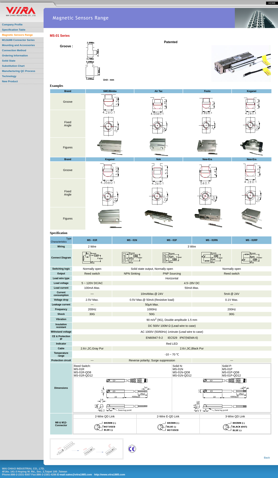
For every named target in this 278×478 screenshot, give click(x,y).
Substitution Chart (13, 65)
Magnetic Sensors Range (17, 34)
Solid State (8, 60)
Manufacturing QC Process (18, 71)
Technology (9, 76)
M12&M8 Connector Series (18, 40)
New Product (10, 81)
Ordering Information (15, 55)
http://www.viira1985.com (109, 474)
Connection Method (14, 50)
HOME (272, 3)
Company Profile (12, 24)
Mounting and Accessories (18, 45)
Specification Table (13, 29)
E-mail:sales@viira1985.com (74, 474)
